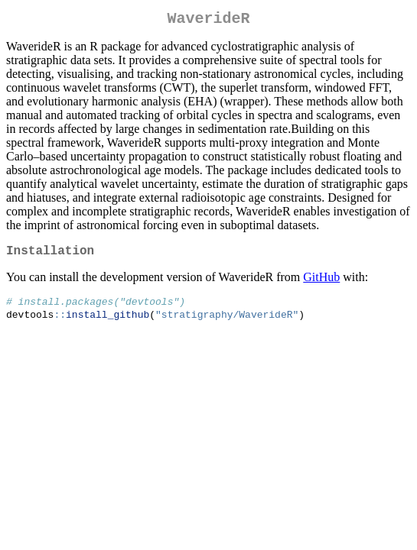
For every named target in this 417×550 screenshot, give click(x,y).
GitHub (321, 283)
